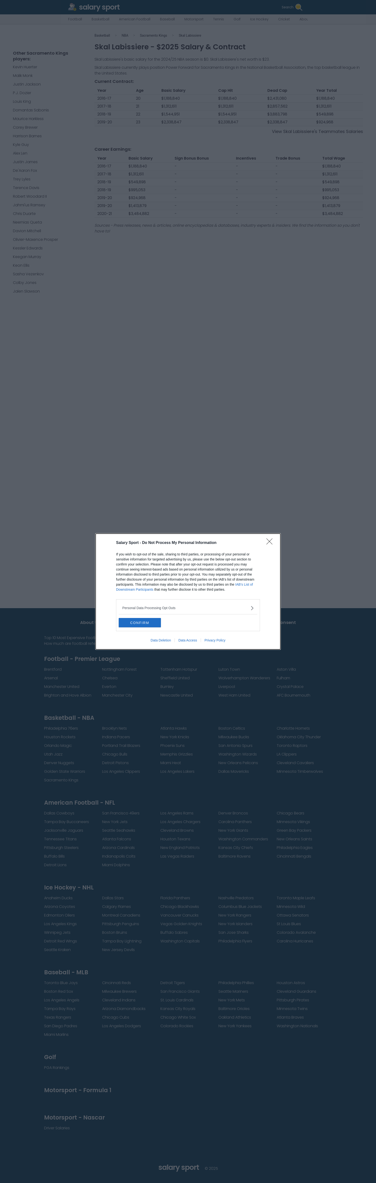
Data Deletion (161, 640)
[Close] (271, 543)
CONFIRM (141, 623)
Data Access (187, 640)
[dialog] (188, 592)
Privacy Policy (215, 640)
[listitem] (188, 608)
